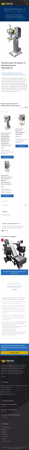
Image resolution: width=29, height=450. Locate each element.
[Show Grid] (25, 107)
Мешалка (21, 321)
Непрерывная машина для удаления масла (9, 330)
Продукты (4, 431)
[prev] (2, 98)
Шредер (23, 323)
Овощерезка (19, 323)
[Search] (12, 204)
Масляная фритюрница (6, 329)
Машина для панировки (6, 327)
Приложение (5, 436)
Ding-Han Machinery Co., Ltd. (14, 447)
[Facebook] (1, 376)
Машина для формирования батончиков (19, 326)
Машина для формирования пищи (7, 326)
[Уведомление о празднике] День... (9, 404)
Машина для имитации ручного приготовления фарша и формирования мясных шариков (6, 179)
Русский (26, 0)
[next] (27, 98)
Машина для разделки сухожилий (18, 333)
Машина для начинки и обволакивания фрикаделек (20, 131)
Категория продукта (18, 14)
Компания (4, 429)
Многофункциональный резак (11, 324)
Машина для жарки (5, 323)
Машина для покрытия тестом (15, 327)
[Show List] (27, 107)
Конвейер (3, 334)
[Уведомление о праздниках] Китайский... (10, 415)
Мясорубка (18, 321)
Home (7, 14)
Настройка (4, 434)
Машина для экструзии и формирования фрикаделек (14, 17)
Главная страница (6, 427)
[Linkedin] (4, 376)
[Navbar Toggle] (27, 4)
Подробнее (14, 289)
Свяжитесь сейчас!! (14, 352)
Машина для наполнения (13, 323)
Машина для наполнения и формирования (14, 16)
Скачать (5, 230)
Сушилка (3, 333)
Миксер (25, 321)
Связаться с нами (13, 334)
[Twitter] (2, 376)
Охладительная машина (9, 333)
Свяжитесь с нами (6, 441)
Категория (11, 14)
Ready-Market (19, 448)
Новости (4, 438)
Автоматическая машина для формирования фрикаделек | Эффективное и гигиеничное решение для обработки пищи (6, 139)
